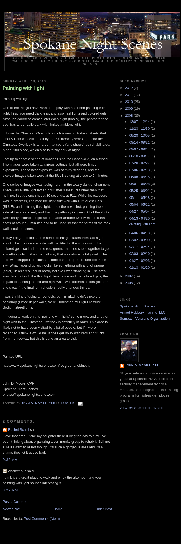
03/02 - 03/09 (140, 240)
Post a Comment (15, 502)
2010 (129, 102)
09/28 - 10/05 (140, 135)
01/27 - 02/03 (140, 261)
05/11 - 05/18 (140, 198)
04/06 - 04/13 (140, 233)
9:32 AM (10, 460)
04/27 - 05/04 (140, 211)
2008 (129, 115)
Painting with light (23, 88)
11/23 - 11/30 (140, 128)
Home (58, 509)
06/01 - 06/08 (140, 184)
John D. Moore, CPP (142, 365)
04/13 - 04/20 (140, 218)
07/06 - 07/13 (140, 170)
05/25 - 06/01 (140, 191)
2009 (129, 109)
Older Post (104, 509)
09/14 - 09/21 (140, 142)
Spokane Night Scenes (137, 306)
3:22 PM (10, 490)
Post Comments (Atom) (42, 519)
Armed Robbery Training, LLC (143, 312)
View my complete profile (143, 408)
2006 (129, 283)
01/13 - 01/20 (140, 267)
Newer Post (11, 509)
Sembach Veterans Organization (145, 319)
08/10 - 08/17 (140, 156)
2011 (129, 95)
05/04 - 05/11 (140, 204)
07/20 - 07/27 (140, 163)
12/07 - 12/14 (140, 122)
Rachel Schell (18, 430)
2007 (129, 276)
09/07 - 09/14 (140, 149)
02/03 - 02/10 (140, 254)
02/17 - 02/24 (140, 247)
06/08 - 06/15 (140, 177)
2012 (129, 88)
